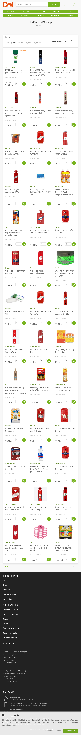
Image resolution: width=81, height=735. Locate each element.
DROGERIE (25, 11)
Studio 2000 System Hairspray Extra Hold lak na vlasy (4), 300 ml (40, 72)
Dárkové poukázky (10, 633)
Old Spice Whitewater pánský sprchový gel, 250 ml (14, 548)
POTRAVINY (55, 15)
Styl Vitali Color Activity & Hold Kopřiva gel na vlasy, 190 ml (64, 273)
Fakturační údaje (9, 594)
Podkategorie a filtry (58, 41)
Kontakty (6, 590)
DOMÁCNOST (25, 15)
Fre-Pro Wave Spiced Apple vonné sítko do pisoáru (39, 547)
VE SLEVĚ (10, 11)
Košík (75, 4)
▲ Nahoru (7, 567)
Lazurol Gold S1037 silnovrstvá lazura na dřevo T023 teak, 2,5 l (64, 547)
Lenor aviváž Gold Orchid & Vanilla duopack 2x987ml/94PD (65, 192)
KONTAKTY (8, 643)
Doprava (6, 619)
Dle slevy (21, 43)
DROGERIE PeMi (10, 576)
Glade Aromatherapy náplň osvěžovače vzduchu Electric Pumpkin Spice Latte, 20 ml (15, 235)
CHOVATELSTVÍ (55, 11)
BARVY (70, 15)
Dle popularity (11, 43)
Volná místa (7, 599)
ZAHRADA (40, 15)
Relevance (10, 45)
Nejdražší (29, 43)
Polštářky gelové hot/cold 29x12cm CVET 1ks (40, 192)
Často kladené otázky (11, 628)
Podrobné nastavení (53, 731)
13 (74, 567)
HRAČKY (11, 15)
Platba (5, 624)
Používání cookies (10, 638)
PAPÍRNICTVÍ (70, 11)
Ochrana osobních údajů (12, 614)
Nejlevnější (37, 43)
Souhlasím (70, 731)
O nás (5, 585)
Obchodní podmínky (10, 610)
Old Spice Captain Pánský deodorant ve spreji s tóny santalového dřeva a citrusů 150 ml (14, 116)
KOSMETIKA (40, 11)
